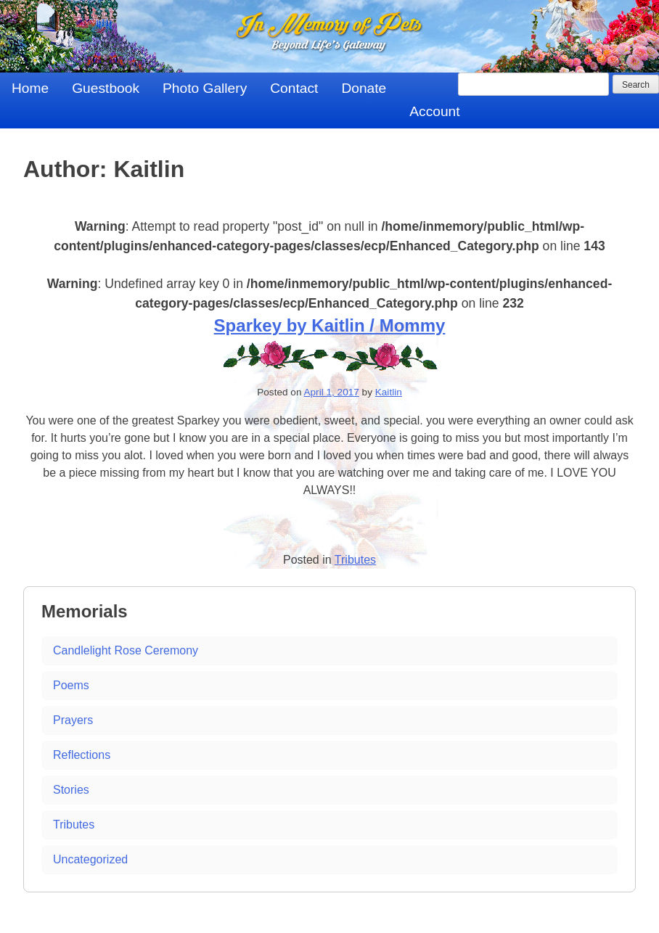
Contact (294, 88)
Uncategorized (90, 859)
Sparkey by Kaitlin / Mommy (330, 325)
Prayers (73, 720)
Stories (71, 790)
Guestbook (105, 88)
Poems (71, 685)
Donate (363, 88)
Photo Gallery (205, 88)
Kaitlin (388, 392)
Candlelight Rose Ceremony (125, 650)
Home (30, 88)
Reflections (81, 755)
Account (434, 111)
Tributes (355, 560)
